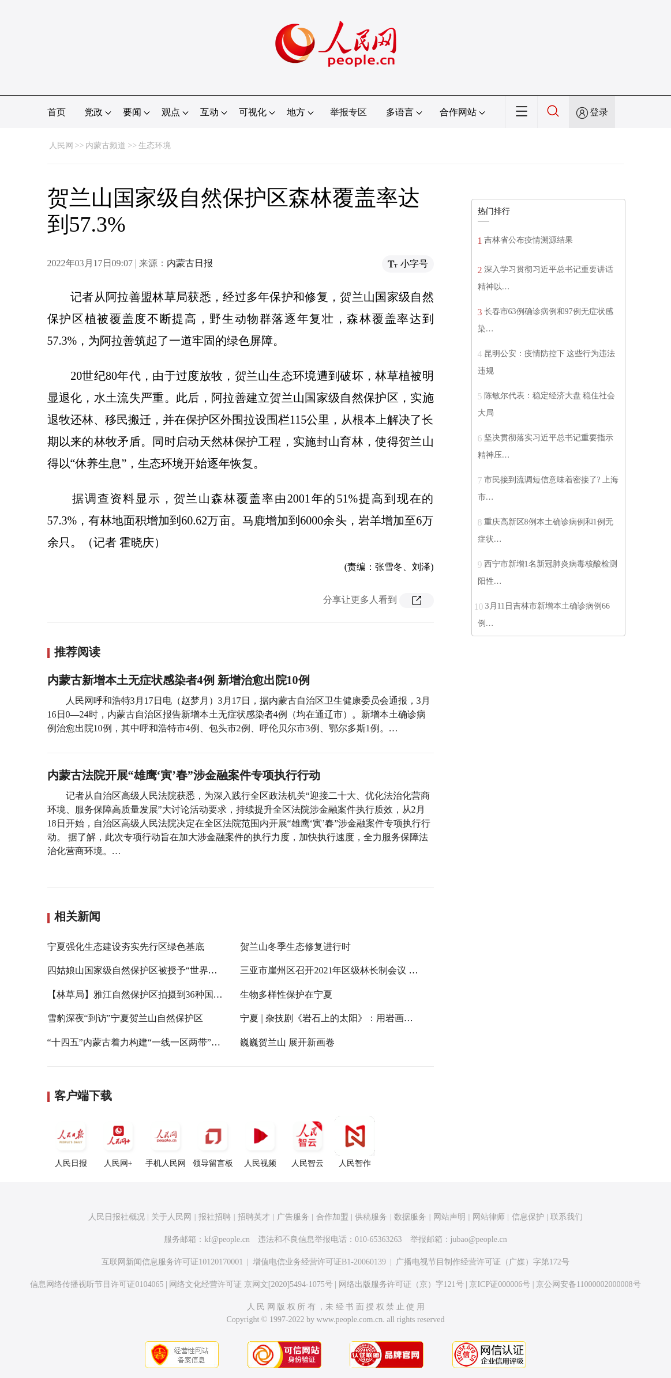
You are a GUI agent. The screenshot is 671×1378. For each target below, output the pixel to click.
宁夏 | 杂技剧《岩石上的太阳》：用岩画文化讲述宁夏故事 (358, 1018)
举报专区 (348, 112)
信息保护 (528, 1217)
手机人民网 (165, 1142)
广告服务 (293, 1217)
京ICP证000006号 (499, 1284)
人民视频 (260, 1142)
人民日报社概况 (116, 1217)
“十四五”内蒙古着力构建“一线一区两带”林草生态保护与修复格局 (180, 1042)
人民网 (61, 145)
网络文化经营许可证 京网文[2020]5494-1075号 (251, 1284)
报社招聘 (214, 1217)
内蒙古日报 (190, 263)
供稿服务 (371, 1217)
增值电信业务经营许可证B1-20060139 (319, 1262)
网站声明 (449, 1217)
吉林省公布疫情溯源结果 (528, 240)
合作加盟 (332, 1217)
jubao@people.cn (479, 1239)
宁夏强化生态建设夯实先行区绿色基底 (125, 947)
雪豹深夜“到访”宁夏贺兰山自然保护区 (125, 1018)
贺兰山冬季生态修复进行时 (295, 947)
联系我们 (566, 1217)
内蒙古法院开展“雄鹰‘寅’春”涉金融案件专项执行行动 (183, 775)
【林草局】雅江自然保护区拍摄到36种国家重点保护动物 (162, 994)
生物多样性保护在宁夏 (286, 994)
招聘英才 (254, 1217)
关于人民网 (171, 1217)
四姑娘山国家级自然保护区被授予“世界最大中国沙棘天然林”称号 (180, 970)
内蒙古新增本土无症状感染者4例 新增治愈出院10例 (178, 680)
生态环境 (154, 145)
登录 (599, 112)
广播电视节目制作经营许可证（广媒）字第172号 (482, 1262)
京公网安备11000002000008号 (588, 1284)
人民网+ (118, 1142)
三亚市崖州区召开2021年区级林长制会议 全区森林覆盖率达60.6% (373, 970)
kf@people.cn (227, 1239)
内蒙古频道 (105, 145)
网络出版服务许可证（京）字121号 (401, 1284)
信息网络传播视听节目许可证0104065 (96, 1284)
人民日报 (71, 1142)
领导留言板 (213, 1142)
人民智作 (355, 1142)
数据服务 (410, 1217)
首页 (56, 112)
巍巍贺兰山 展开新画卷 (287, 1042)
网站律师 (489, 1217)
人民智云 (307, 1142)
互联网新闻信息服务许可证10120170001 (172, 1262)
